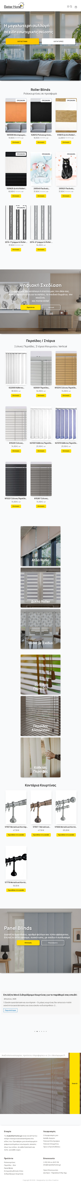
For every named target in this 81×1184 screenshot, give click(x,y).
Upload (51, 307)
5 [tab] (44, 1031)
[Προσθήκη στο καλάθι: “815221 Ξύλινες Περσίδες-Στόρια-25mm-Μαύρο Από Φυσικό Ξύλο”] (16, 506)
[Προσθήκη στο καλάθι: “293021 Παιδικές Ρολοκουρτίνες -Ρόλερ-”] (66, 196)
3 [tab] (39, 1031)
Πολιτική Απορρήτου (51, 1144)
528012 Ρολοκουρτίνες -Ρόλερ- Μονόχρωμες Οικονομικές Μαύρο (41, 135)
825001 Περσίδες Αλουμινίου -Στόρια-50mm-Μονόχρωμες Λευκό (41, 388)
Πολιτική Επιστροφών (51, 1141)
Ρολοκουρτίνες (9, 1162)
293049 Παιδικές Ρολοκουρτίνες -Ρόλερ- (41, 188)
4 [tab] (42, 1031)
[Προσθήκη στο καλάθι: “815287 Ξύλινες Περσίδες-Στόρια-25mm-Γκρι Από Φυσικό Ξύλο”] (41, 506)
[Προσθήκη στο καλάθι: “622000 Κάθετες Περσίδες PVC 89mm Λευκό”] (16, 395)
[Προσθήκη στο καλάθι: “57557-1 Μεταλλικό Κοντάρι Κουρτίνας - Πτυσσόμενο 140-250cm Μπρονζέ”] (41, 835)
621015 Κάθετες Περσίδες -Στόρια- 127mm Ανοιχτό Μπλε (66, 443)
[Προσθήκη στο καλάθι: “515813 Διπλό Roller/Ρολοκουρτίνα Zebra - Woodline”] (66, 142)
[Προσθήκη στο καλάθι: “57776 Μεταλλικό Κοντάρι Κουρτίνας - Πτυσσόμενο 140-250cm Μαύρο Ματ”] (16, 890)
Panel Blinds (8, 1168)
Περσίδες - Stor (10, 1165)
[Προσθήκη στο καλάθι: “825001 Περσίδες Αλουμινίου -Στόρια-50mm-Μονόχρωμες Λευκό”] (41, 395)
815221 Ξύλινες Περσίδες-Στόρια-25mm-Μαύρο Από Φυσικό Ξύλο (16, 498)
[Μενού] (68, 6)
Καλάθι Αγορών (49, 1138)
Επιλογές (28, 943)
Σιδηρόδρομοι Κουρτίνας (13, 1174)
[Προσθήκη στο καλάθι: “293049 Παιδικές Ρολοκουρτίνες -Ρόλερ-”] (41, 196)
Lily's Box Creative (51, 1180)
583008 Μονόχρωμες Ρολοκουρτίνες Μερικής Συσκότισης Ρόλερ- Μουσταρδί (16, 135)
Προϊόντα (30, 307)
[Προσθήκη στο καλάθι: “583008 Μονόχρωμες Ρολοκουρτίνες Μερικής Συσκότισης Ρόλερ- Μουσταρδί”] (16, 142)
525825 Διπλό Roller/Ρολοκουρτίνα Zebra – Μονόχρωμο (16, 188)
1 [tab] (35, 1031)
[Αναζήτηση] (71, 6)
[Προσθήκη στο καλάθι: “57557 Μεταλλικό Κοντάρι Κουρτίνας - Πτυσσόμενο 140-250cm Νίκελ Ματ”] (16, 835)
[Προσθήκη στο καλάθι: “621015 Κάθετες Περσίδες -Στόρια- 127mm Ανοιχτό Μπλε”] (66, 451)
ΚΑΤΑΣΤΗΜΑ (22, 41)
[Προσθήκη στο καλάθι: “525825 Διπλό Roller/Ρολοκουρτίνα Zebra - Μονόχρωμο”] (16, 196)
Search (74, 1083)
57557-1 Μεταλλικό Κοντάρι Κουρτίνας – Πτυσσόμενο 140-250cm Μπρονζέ (41, 827)
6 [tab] (46, 1031)
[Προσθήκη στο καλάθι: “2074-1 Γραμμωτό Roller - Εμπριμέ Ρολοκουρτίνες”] (16, 249)
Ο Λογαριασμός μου (50, 1135)
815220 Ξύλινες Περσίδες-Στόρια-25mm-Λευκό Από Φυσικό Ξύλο (16, 443)
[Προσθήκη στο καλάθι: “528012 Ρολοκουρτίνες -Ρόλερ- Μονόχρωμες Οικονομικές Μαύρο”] (41, 142)
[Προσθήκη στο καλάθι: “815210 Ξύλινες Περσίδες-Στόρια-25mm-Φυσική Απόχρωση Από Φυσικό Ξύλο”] (66, 395)
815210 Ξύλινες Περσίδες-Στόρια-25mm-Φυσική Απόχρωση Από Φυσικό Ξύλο (66, 388)
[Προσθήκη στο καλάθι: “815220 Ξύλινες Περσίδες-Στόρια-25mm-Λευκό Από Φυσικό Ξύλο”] (16, 451)
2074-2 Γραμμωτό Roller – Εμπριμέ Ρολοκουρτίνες (41, 242)
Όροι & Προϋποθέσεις (51, 1147)
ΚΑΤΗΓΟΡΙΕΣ (58, 41)
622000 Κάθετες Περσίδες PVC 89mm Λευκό (16, 388)
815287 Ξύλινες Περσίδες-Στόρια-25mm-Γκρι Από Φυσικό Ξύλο (41, 498)
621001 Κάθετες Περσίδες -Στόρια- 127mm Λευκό (41, 443)
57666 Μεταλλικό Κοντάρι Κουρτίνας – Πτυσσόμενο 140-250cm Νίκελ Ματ (66, 827)
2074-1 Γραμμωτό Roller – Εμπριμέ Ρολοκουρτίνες (16, 242)
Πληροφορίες (53, 943)
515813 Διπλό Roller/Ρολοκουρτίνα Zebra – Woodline (66, 135)
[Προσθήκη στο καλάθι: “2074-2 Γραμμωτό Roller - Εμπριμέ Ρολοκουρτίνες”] (41, 249)
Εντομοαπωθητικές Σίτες (13, 1171)
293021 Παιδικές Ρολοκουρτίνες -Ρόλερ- (66, 188)
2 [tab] (37, 1031)
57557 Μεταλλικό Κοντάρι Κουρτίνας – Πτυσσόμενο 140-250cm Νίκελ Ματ (16, 827)
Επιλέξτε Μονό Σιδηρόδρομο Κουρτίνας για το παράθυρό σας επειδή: (40, 994)
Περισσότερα (10, 1010)
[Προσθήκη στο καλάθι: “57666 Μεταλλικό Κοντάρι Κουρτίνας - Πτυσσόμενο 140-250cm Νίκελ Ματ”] (66, 835)
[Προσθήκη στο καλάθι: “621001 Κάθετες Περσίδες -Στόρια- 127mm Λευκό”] (41, 451)
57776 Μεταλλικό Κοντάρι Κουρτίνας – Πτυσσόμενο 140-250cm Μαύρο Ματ (16, 882)
